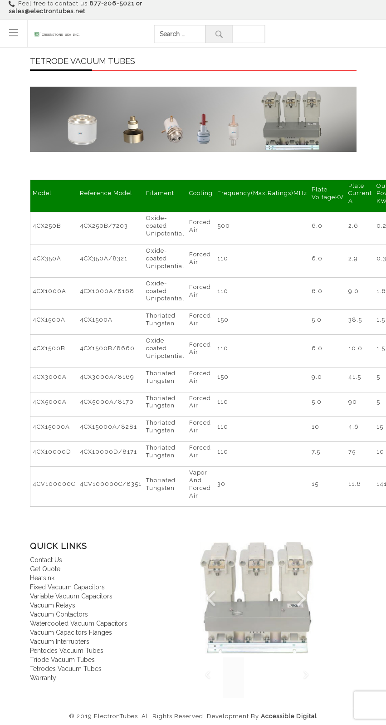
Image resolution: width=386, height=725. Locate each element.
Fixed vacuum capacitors (67, 587)
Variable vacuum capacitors (71, 596)
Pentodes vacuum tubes (66, 650)
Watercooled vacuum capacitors (78, 623)
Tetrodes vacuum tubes (66, 668)
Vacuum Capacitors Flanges (71, 632)
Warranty (43, 677)
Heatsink (42, 578)
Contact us (46, 559)
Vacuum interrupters (59, 641)
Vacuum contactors (59, 614)
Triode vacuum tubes (62, 659)
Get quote (45, 569)
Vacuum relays (52, 605)
